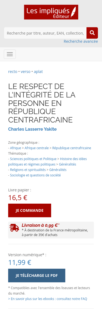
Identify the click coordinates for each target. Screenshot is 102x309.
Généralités (67, 164)
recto (12, 71)
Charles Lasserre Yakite (32, 129)
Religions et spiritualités (28, 169)
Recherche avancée (81, 41)
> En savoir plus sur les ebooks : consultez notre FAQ (47, 298)
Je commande (30, 210)
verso (25, 71)
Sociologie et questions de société (35, 175)
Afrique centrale (37, 148)
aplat (38, 71)
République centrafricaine (71, 148)
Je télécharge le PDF (37, 275)
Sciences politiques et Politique (33, 159)
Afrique (15, 148)
